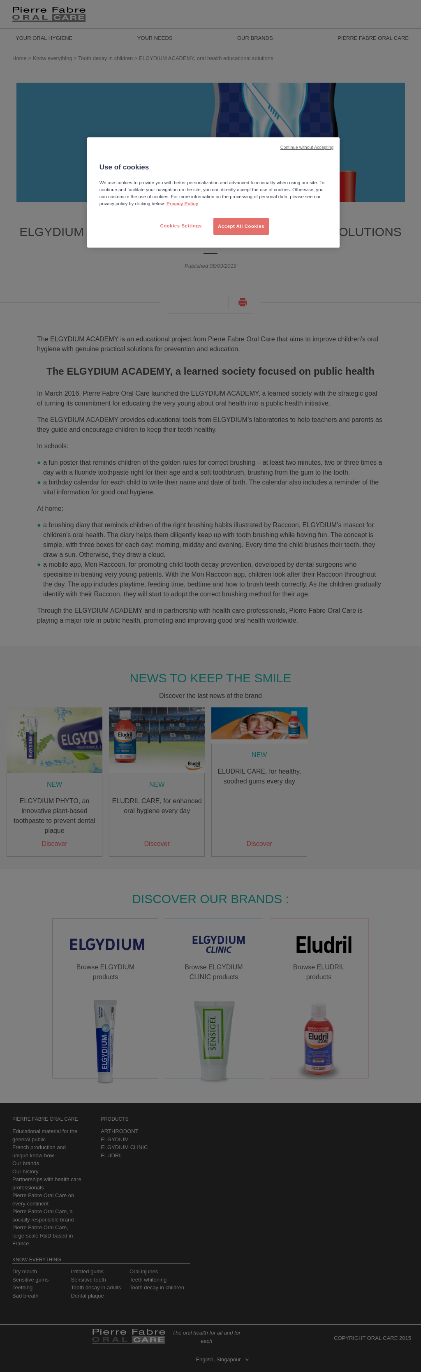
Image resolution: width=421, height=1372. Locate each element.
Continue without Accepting (306, 147)
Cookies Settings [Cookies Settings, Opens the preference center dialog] (180, 225)
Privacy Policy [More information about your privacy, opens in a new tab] (182, 203)
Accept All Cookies (241, 226)
